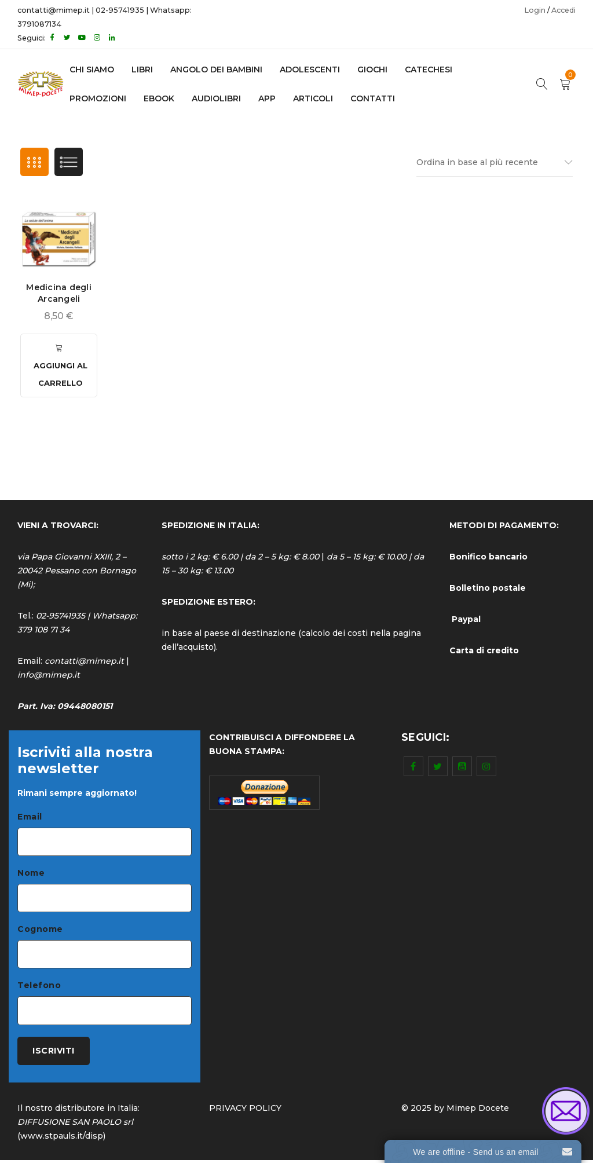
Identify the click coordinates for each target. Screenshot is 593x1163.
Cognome (40, 931)
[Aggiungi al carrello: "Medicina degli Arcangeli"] (59, 366)
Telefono (39, 987)
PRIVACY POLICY (245, 1111)
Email (29, 817)
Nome (31, 874)
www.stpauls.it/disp (61, 1138)
